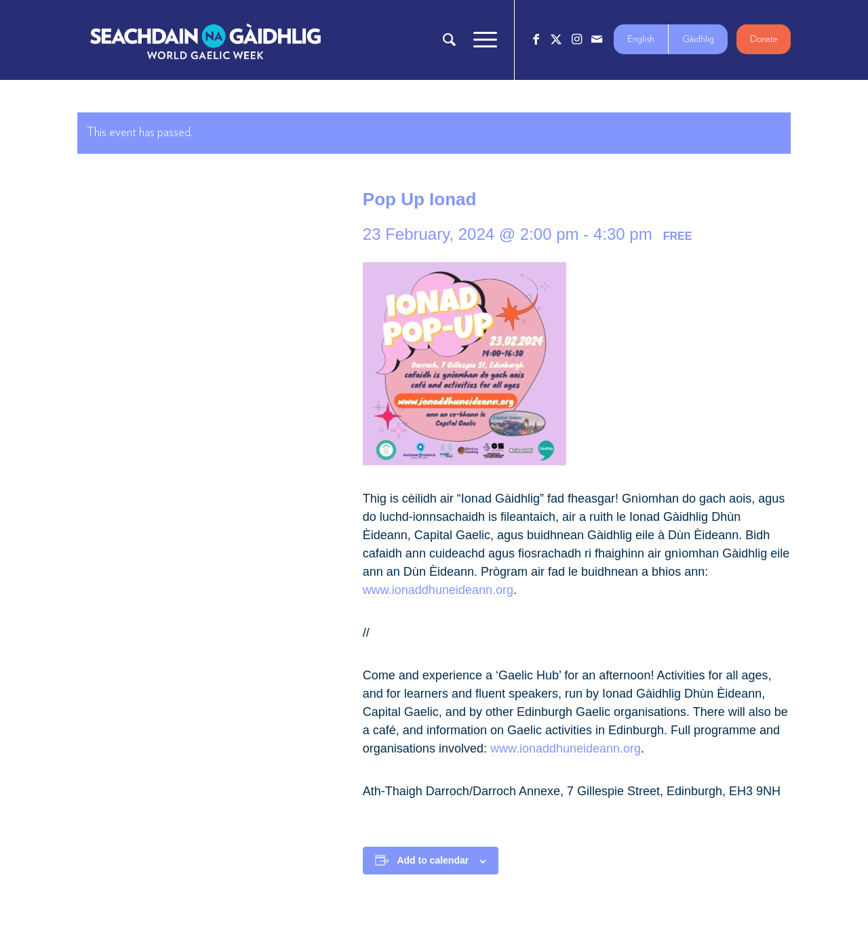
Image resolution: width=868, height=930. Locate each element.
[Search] (449, 40)
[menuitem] (449, 40)
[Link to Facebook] (536, 39)
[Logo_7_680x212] (205, 40)
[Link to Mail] (597, 39)
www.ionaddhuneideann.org (438, 590)
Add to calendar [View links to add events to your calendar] (433, 860)
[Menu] (481, 40)
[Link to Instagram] (576, 39)
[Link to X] (556, 39)
